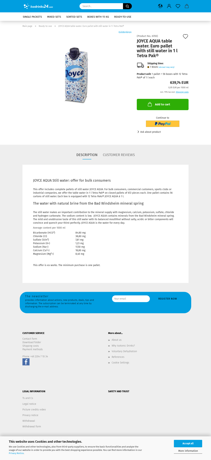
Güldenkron (125, 32)
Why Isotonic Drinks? (123, 345)
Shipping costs (30, 345)
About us (117, 339)
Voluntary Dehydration (124, 351)
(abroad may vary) (166, 67)
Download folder (31, 342)
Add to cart (158, 104)
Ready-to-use (122, 16)
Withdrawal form (31, 426)
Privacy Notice (16, 453)
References (118, 357)
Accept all (188, 443)
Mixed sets (54, 16)
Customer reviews (119, 155)
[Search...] (127, 6)
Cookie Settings (120, 362)
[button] (160, 6)
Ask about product (150, 131)
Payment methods (32, 349)
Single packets (32, 16)
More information (188, 450)
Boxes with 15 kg (98, 16)
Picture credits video (34, 409)
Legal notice (29, 403)
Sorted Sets (74, 16)
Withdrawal (28, 420)
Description (87, 155)
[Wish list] (178, 6)
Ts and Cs (27, 398)
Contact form (29, 338)
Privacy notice (30, 415)
